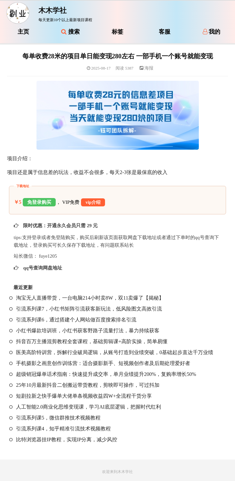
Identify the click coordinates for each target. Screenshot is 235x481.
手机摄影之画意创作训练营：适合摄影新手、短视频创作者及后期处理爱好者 (99, 363)
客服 (164, 32)
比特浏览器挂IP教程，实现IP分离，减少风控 (63, 439)
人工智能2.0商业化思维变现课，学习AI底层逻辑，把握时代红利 (85, 407)
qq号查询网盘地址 (42, 267)
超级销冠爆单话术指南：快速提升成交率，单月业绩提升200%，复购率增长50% (102, 374)
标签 (117, 32)
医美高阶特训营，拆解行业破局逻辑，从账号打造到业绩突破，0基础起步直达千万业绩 (111, 352)
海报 (147, 68)
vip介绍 (93, 202)
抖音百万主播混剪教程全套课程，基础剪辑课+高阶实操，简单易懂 (88, 341)
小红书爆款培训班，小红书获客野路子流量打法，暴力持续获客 (84, 330)
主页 (23, 32)
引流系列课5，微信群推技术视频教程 (55, 417)
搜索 (70, 32)
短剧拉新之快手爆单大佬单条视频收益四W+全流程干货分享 (80, 396)
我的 (212, 32)
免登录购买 (39, 202)
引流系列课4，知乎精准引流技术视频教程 (60, 428)
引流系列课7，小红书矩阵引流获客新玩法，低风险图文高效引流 (85, 308)
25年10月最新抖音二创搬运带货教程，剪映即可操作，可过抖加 (84, 385)
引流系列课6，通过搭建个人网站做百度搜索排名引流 (72, 319)
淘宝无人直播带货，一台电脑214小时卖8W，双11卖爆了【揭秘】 (86, 298)
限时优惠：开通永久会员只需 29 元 (60, 225)
